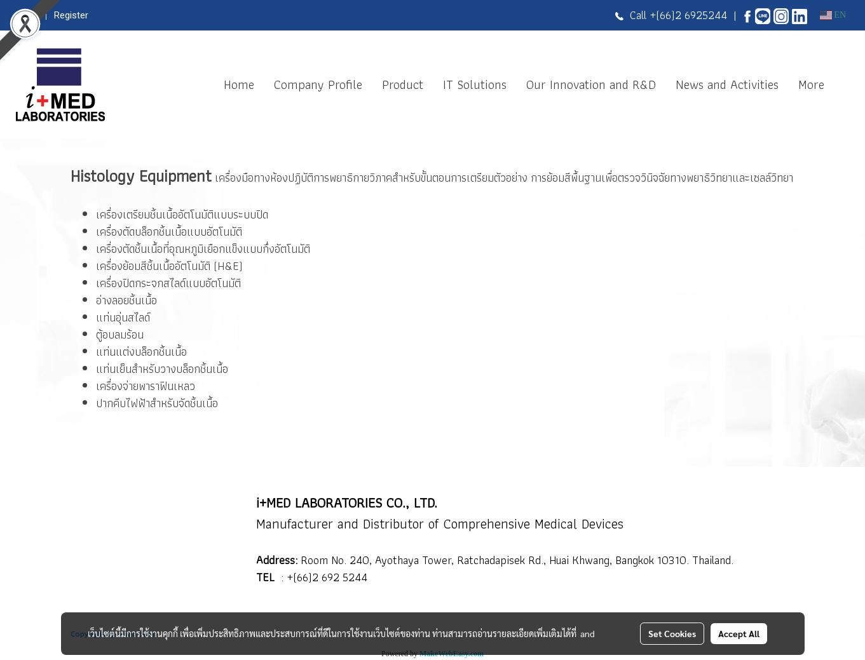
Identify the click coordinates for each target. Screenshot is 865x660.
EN (833, 15)
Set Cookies (672, 633)
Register (71, 15)
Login (27, 15)
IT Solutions (475, 84)
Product (402, 84)
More (811, 84)
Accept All (738, 633)
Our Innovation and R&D (591, 84)
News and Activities (727, 84)
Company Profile (318, 84)
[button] (845, 84)
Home (239, 84)
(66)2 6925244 (691, 15)
